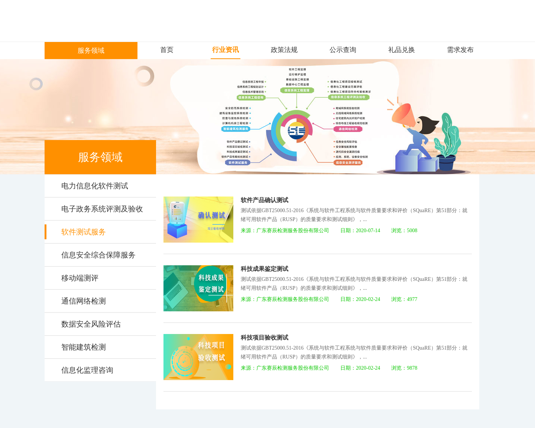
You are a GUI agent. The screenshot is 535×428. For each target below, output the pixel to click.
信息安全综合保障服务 (98, 255)
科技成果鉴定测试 (264, 269)
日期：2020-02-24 (360, 299)
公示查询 (343, 50)
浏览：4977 (404, 299)
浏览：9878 (404, 368)
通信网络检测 (83, 301)
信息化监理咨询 (87, 370)
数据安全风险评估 (91, 324)
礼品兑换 (401, 50)
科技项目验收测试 (264, 337)
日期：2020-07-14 (360, 230)
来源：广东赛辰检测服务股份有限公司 (285, 230)
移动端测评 (79, 278)
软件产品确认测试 (264, 200)
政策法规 (284, 50)
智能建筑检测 (83, 347)
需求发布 (460, 50)
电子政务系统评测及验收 (102, 209)
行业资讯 (225, 50)
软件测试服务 (83, 232)
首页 (167, 50)
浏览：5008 (404, 230)
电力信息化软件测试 (94, 186)
